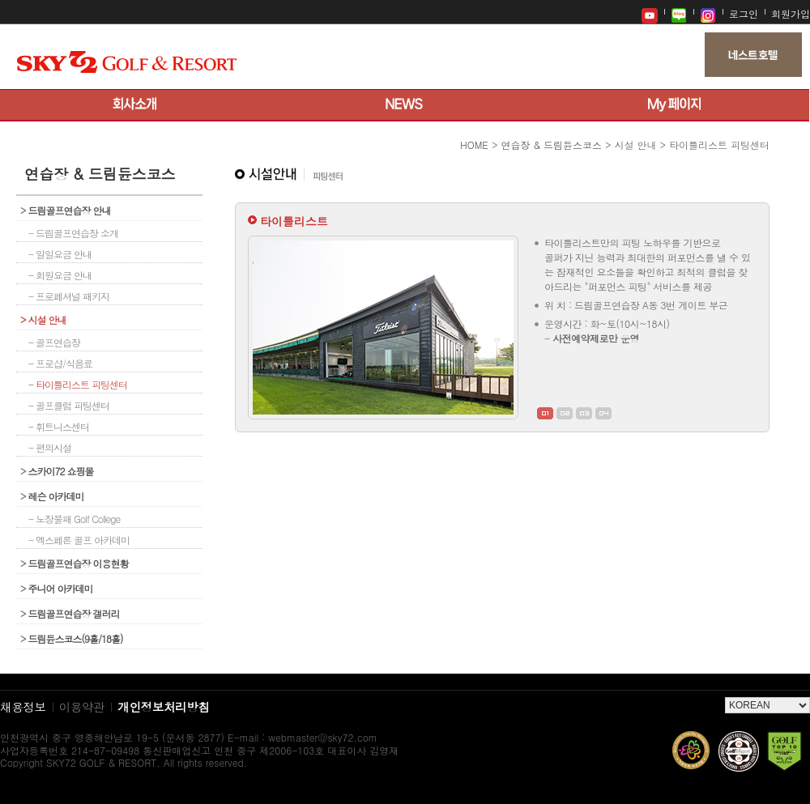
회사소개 (135, 105)
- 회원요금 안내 (60, 275)
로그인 (743, 13)
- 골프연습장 (54, 342)
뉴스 (404, 105)
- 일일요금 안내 (60, 254)
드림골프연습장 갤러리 (70, 613)
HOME (474, 144)
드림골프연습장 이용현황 (74, 563)
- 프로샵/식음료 (60, 363)
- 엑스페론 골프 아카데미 (79, 540)
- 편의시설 (49, 447)
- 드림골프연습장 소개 (73, 233)
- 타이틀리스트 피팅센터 (77, 384)
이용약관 (82, 706)
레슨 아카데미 (52, 496)
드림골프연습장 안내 (65, 210)
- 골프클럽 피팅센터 (68, 405)
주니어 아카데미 (56, 588)
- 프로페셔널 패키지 (68, 296)
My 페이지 (674, 105)
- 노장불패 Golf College (74, 518)
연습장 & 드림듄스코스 (551, 144)
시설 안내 (43, 319)
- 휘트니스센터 (58, 426)
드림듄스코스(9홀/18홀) (71, 638)
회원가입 (790, 13)
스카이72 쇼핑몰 (57, 471)
